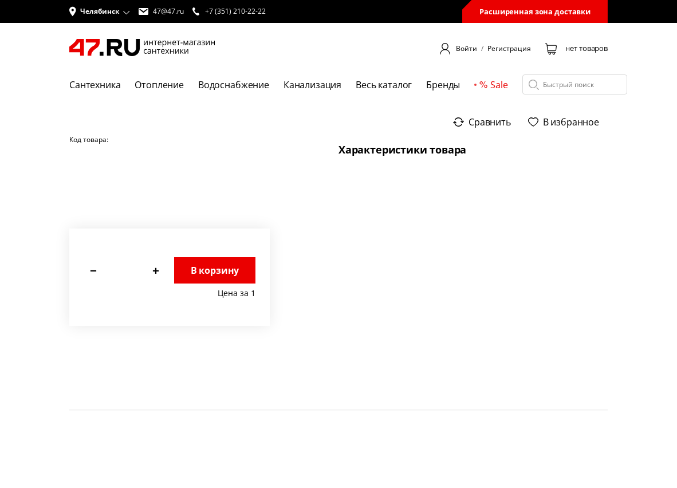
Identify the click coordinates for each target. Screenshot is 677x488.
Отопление (159, 84)
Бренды (443, 84)
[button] (99, 11)
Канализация (312, 84)
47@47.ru (161, 11)
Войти (466, 48)
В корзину (215, 270)
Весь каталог (384, 84)
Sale (493, 84)
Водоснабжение (233, 84)
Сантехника (94, 84)
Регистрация (509, 48)
